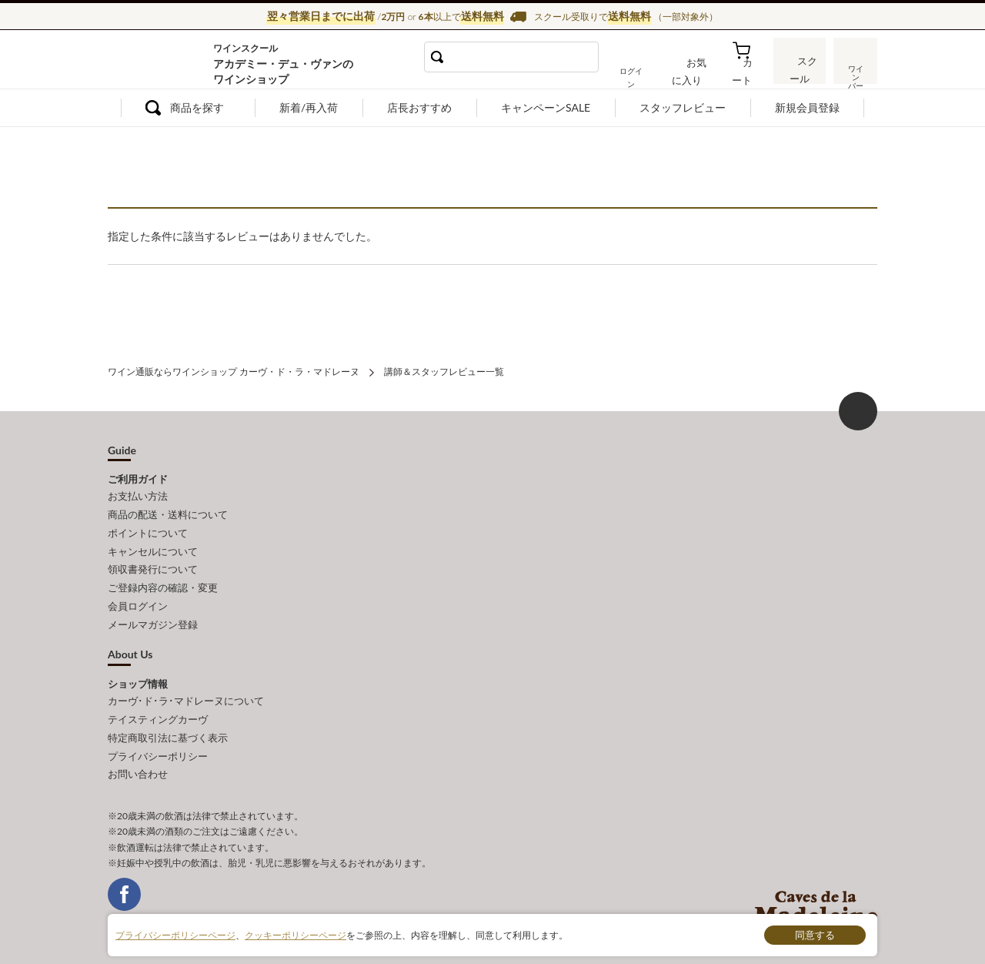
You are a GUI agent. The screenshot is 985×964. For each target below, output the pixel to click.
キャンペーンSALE (545, 107)
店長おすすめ (419, 107)
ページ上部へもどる (858, 409)
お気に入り (698, 72)
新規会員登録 (807, 107)
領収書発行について (153, 563)
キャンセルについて (153, 546)
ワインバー (854, 71)
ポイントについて (148, 529)
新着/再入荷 (308, 107)
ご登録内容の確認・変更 (163, 580)
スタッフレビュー (682, 107)
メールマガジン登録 (153, 614)
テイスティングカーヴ (158, 707)
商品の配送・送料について (168, 512)
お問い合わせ (138, 757)
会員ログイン (138, 597)
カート (747, 72)
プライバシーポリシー (158, 741)
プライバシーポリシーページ (175, 934)
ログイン (644, 72)
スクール (800, 72)
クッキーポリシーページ (295, 934)
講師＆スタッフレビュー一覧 (444, 371)
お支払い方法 (138, 495)
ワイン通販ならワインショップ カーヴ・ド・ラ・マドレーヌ (160, 62)
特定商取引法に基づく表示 (168, 724)
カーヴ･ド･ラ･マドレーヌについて (186, 690)
